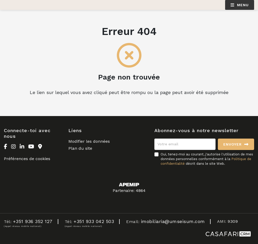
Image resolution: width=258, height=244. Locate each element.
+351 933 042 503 (94, 221)
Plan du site (80, 148)
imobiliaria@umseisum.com (173, 221)
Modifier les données (89, 141)
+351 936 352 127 (33, 221)
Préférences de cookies (27, 158)
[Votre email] (185, 144)
